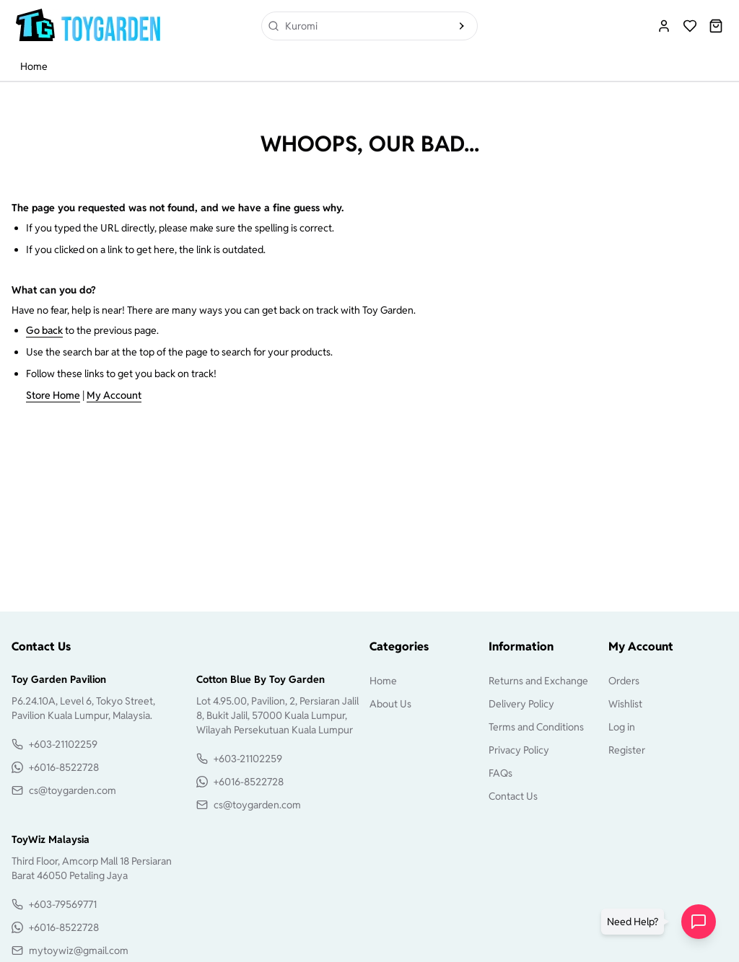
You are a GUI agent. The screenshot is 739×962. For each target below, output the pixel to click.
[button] (635, 922)
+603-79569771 (63, 904)
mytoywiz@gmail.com (78, 950)
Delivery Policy (521, 703)
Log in (621, 726)
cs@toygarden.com (72, 790)
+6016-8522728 (64, 767)
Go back (44, 330)
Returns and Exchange (538, 680)
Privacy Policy (519, 749)
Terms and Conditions (536, 726)
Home (34, 66)
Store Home (53, 395)
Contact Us (513, 796)
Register (626, 749)
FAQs (500, 773)
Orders (623, 680)
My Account (114, 395)
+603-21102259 (63, 744)
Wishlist (625, 703)
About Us (390, 703)
